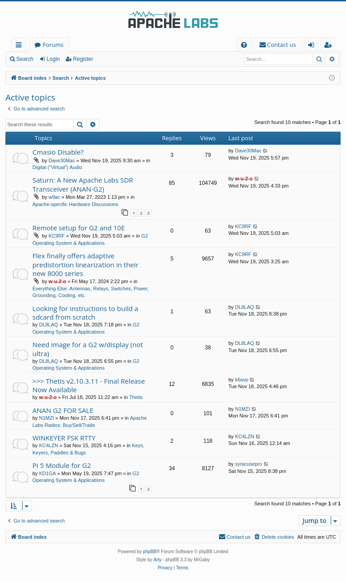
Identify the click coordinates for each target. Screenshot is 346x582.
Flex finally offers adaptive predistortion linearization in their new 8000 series (85, 264)
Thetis (136, 397)
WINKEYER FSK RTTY (64, 437)
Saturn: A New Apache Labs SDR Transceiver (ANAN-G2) (82, 184)
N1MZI (46, 418)
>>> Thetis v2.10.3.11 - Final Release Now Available (88, 385)
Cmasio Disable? (58, 151)
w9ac (54, 197)
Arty (158, 559)
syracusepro (248, 464)
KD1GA (47, 473)
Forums (53, 45)
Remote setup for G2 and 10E (78, 227)
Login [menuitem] (313, 46)
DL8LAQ (48, 324)
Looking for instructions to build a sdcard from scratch (85, 312)
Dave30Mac (62, 160)
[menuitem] (244, 45)
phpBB (149, 551)
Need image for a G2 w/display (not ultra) (87, 348)
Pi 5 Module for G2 (61, 465)
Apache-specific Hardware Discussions (75, 204)
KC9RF (57, 235)
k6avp (241, 379)
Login (52, 59)
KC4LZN (48, 445)
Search (24, 59)
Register (83, 59)
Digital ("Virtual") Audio (57, 167)
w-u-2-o (244, 178)
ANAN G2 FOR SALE (62, 410)
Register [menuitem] (330, 46)
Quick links (20, 46)
